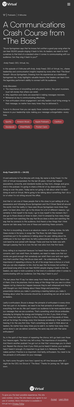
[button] (69, 4)
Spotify (8, 121)
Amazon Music (23, 121)
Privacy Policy (18, 403)
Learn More (63, 399)
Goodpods (9, 127)
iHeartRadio (25, 127)
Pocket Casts (41, 127)
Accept (54, 399)
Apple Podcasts (42, 121)
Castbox (58, 121)
